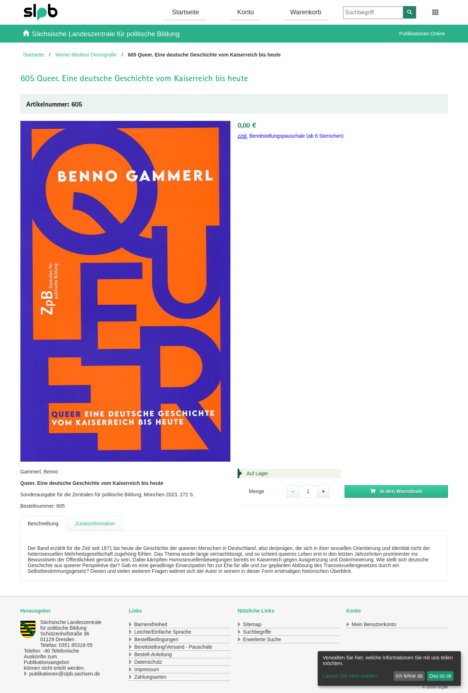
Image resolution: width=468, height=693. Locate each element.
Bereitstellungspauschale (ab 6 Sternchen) (291, 136)
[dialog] (389, 668)
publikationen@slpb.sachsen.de (58, 674)
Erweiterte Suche (262, 639)
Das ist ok (440, 676)
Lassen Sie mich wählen (350, 676)
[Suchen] (409, 12)
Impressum (146, 669)
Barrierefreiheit (150, 624)
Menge (256, 491)
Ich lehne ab (409, 676)
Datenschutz (148, 662)
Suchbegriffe (257, 632)
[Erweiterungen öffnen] (435, 12)
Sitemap (252, 624)
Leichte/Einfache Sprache (162, 632)
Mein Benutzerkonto (374, 624)
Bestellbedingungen (156, 639)
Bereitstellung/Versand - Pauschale (173, 647)
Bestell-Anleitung (153, 654)
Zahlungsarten (150, 677)
